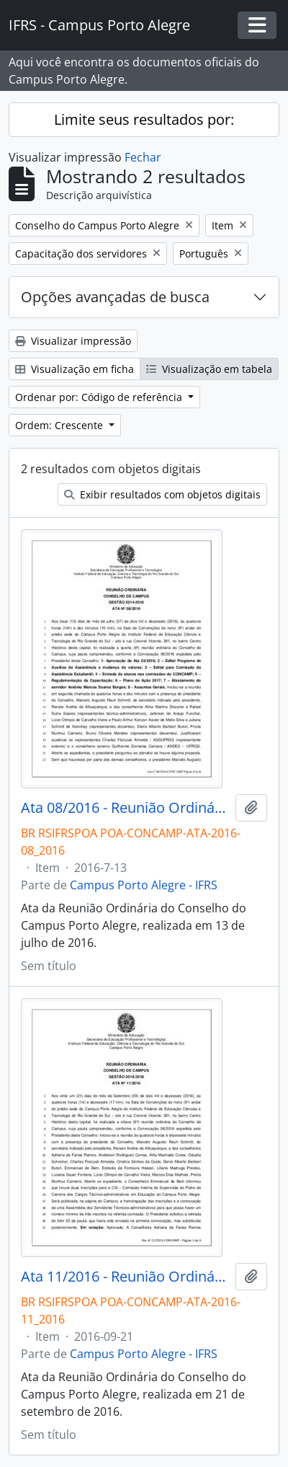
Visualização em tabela (209, 369)
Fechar (143, 157)
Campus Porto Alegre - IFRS (143, 885)
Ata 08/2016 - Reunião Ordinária (125, 807)
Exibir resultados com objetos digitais (162, 494)
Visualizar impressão (73, 341)
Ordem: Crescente (60, 425)
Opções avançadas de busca (115, 297)
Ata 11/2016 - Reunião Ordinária (125, 1276)
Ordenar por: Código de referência (100, 397)
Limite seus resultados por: (144, 119)
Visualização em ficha (74, 369)
